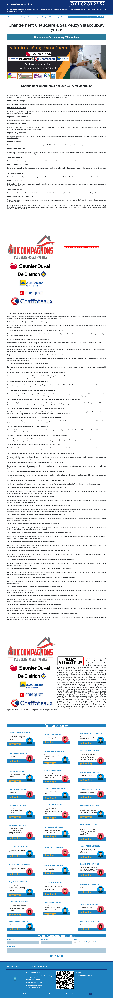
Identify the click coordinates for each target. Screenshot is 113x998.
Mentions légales (13, 966)
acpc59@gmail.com (36, 982)
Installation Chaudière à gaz (96, 10)
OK (90, 994)
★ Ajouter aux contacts (84, 976)
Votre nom (11, 940)
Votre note (78, 940)
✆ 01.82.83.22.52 (87, 4)
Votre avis (11, 946)
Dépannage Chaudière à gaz (44, 10)
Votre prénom (46, 940)
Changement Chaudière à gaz (16, 11)
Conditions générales (39, 966)
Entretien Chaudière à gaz (26, 10)
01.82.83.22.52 (38, 985)
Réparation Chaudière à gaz (63, 10)
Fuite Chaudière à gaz (79, 10)
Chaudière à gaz (12, 10)
